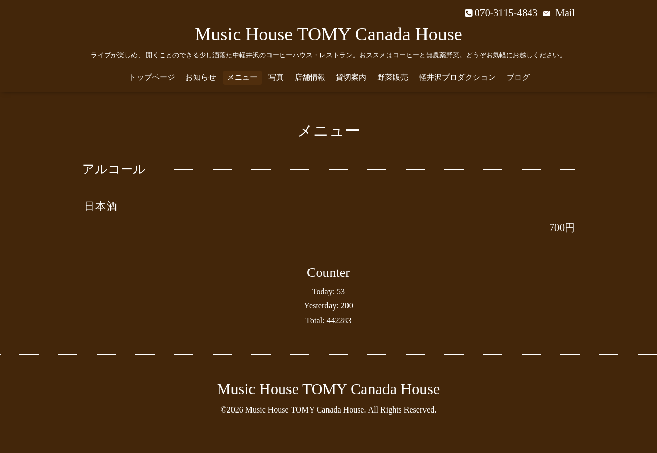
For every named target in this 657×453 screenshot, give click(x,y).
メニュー (242, 77)
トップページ (152, 77)
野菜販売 (392, 77)
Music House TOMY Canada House (328, 34)
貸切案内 (351, 77)
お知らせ (200, 77)
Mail (559, 12)
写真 (276, 77)
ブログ (518, 77)
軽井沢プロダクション (457, 77)
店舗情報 (310, 77)
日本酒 (101, 206)
